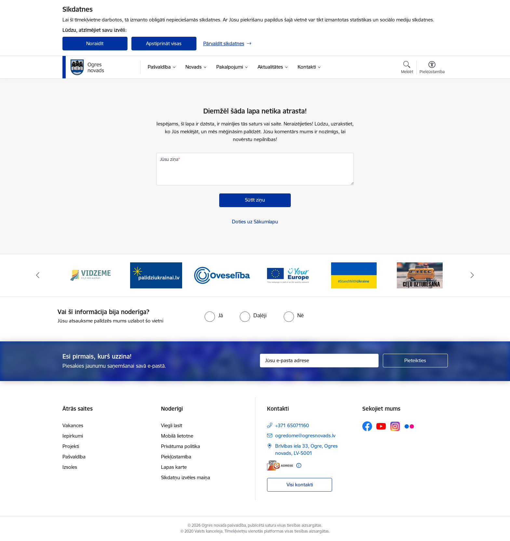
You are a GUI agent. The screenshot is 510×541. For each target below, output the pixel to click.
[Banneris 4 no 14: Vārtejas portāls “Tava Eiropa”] (288, 275)
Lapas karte (174, 467)
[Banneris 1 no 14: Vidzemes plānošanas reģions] (90, 275)
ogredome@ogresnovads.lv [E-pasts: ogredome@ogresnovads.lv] (305, 435)
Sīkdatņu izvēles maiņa (185, 477)
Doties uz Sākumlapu (255, 221)
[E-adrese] (280, 465)
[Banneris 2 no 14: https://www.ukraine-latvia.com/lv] (156, 275)
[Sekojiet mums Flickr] (409, 426)
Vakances (72, 425)
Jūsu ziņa (169, 159)
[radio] (214, 315)
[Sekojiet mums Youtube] (381, 426)
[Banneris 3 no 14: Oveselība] (222, 275)
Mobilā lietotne (177, 436)
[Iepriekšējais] (38, 275)
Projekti (70, 446)
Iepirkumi (72, 436)
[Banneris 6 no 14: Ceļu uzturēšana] (420, 275)
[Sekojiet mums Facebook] (367, 426)
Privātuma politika (180, 446)
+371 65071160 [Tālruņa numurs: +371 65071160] (292, 425)
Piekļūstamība (176, 457)
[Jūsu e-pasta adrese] (319, 360)
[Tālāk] (472, 275)
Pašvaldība (74, 457)
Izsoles (69, 467)
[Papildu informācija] (298, 465)
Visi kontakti (300, 485)
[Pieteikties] (415, 360)
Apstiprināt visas (163, 43)
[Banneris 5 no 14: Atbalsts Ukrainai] (354, 275)
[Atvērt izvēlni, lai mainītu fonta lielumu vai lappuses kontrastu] (432, 68)
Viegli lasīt (171, 425)
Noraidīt (94, 43)
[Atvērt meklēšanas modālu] (407, 68)
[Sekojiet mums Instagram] (395, 426)
